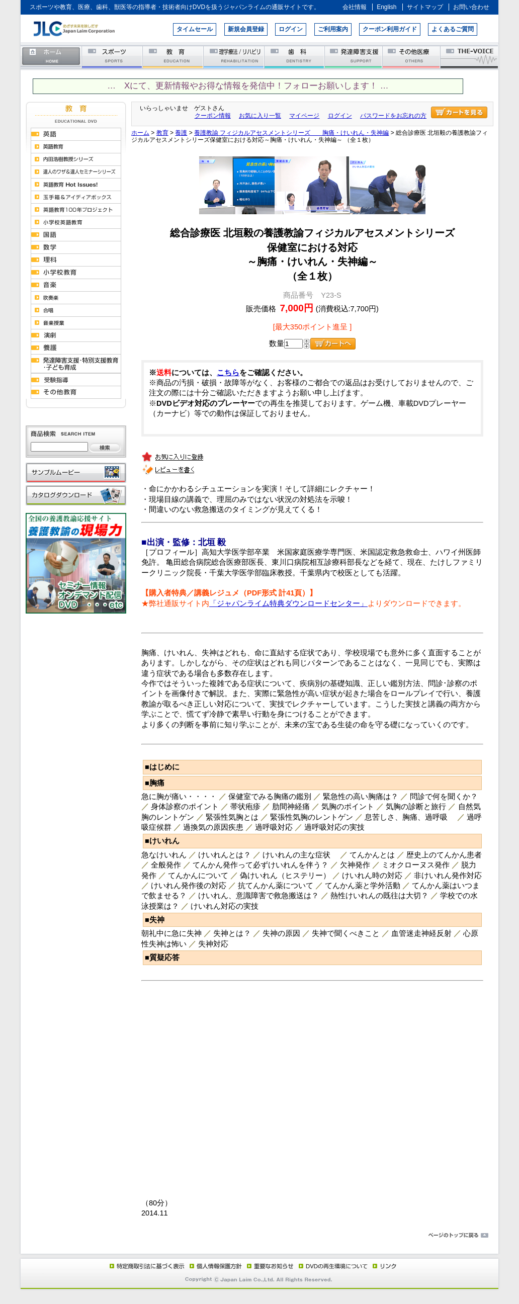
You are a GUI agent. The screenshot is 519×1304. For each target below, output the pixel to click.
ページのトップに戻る (259, 1236)
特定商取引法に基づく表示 (146, 1266)
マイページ (304, 115)
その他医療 (412, 56)
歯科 (295, 56)
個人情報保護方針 (214, 1266)
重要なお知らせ (268, 1266)
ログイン (291, 29)
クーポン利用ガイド (390, 29)
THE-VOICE (469, 56)
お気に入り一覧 (260, 115)
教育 (173, 56)
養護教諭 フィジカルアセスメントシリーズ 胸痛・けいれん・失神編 (291, 132)
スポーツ (112, 56)
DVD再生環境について (334, 1266)
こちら (228, 373)
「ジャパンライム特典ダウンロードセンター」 (288, 603)
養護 (181, 132)
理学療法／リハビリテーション (234, 56)
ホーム (51, 56)
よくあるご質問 (452, 29)
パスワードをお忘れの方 (393, 115)
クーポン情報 (213, 115)
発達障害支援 (354, 56)
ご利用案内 (333, 29)
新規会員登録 (246, 29)
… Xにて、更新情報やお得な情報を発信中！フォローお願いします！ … (247, 86)
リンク (384, 1266)
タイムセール (195, 29)
